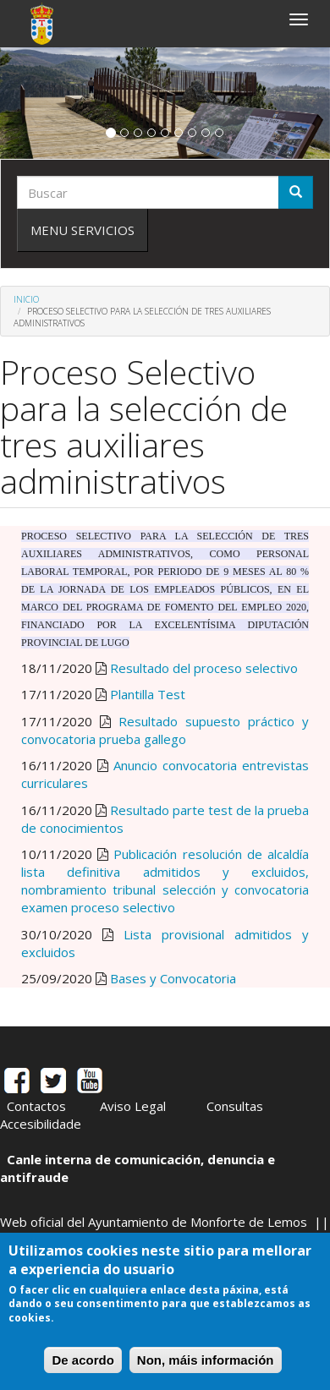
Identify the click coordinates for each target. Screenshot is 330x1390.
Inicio (26, 299)
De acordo (82, 1360)
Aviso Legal (133, 1105)
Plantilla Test (147, 694)
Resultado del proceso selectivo (204, 667)
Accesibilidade (40, 1123)
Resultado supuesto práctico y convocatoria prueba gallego (165, 730)
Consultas (234, 1105)
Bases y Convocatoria (173, 978)
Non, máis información (205, 1360)
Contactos (36, 1105)
